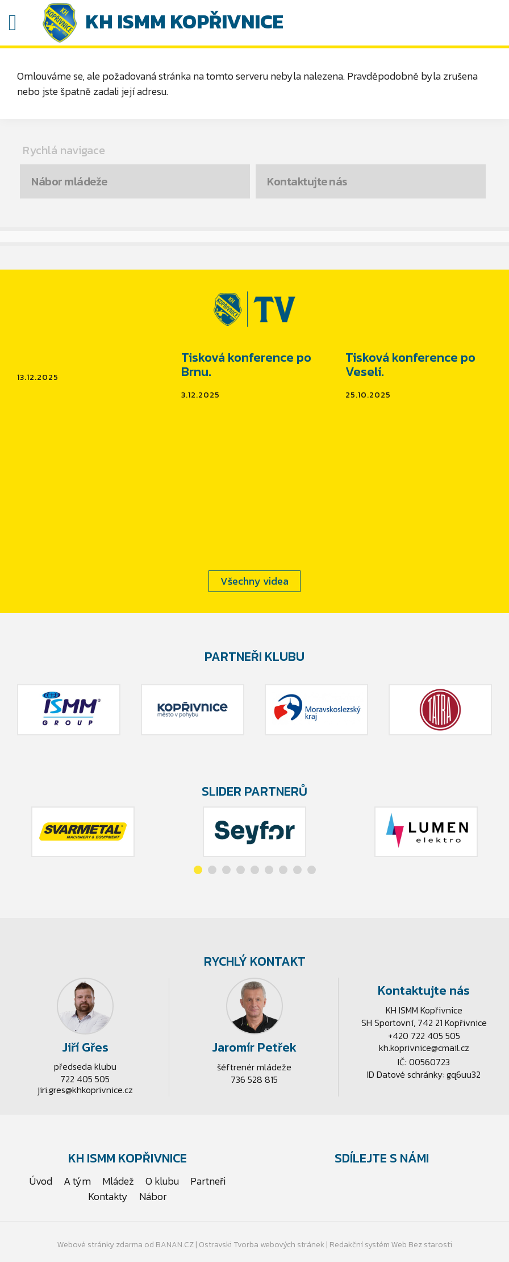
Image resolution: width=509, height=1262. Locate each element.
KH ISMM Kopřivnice (184, 21)
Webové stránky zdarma (100, 1245)
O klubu (162, 1181)
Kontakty (108, 1196)
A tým (77, 1181)
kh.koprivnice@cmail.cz (424, 1047)
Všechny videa (254, 581)
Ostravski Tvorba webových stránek (261, 1245)
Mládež (118, 1181)
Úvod (41, 1181)
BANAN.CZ (175, 1245)
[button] (198, 870)
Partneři (208, 1181)
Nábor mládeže (69, 181)
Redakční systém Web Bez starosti (390, 1245)
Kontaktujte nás (307, 181)
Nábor (153, 1196)
